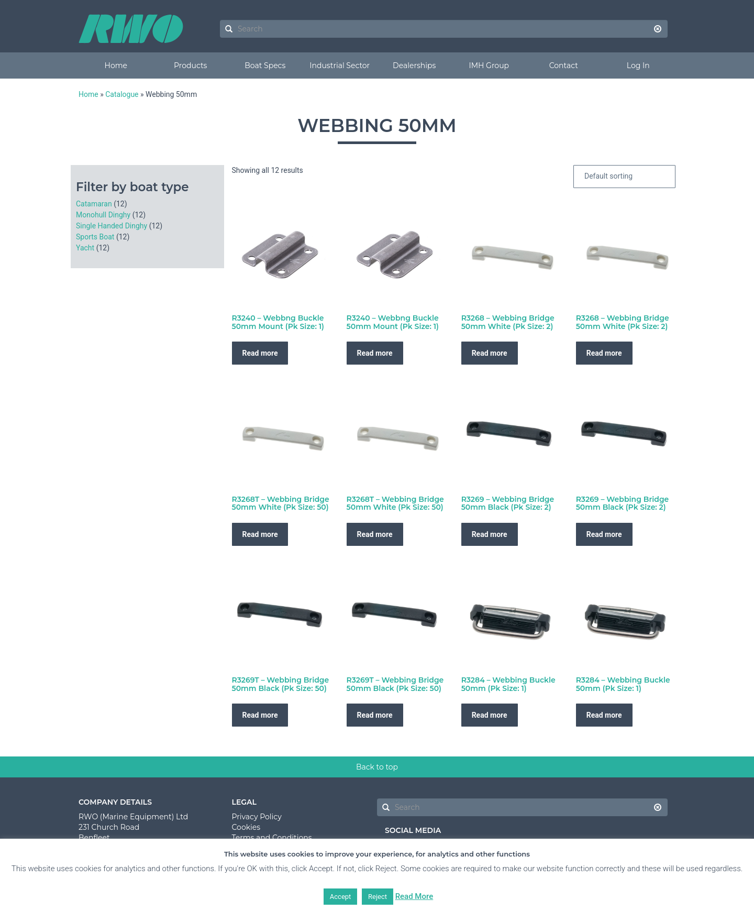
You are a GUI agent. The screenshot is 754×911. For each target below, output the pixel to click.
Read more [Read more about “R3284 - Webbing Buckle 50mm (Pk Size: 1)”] (489, 715)
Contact (563, 65)
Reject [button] (377, 897)
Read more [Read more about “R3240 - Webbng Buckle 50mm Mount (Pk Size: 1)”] (260, 353)
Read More (414, 896)
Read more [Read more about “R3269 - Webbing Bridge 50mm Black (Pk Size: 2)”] (489, 534)
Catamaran (94, 204)
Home (116, 65)
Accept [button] (340, 897)
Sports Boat (95, 237)
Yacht (85, 248)
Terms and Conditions (272, 837)
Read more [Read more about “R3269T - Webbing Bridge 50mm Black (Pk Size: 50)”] (260, 715)
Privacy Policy (257, 816)
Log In (638, 65)
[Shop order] (624, 176)
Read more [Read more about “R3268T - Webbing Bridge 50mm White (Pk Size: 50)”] (260, 534)
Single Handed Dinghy (111, 226)
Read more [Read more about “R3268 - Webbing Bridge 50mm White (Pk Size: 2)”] (489, 353)
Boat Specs (265, 65)
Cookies (246, 827)
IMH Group (489, 65)
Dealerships (414, 65)
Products (190, 65)
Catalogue (121, 94)
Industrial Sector (339, 65)
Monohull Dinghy (103, 215)
